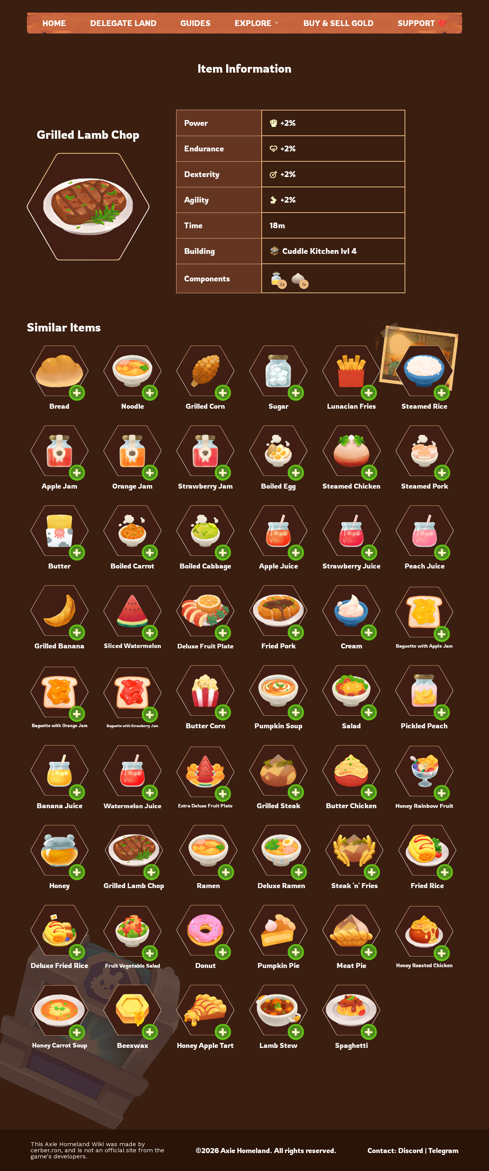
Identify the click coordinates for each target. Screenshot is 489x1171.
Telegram (443, 1150)
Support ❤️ (422, 23)
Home (54, 23)
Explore (257, 23)
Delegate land (123, 23)
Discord (410, 1150)
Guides (195, 23)
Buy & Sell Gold (338, 23)
